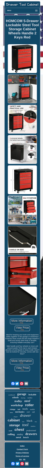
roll (33, 412)
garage (21, 394)
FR (24, 459)
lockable (32, 394)
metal (18, 437)
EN (20, 459)
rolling (11, 434)
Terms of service (22, 456)
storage (14, 425)
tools (25, 408)
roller (29, 405)
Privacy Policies (22, 453)
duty (36, 421)
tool (25, 425)
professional (31, 430)
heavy (11, 412)
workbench (11, 395)
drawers (31, 434)
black (29, 420)
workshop (17, 405)
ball (19, 409)
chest (19, 430)
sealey (20, 434)
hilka (23, 421)
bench (26, 437)
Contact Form (22, 449)
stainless (33, 426)
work (10, 431)
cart (28, 412)
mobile (32, 409)
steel (27, 401)
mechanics (19, 412)
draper (16, 417)
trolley (18, 401)
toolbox (30, 398)
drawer (25, 415)
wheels (15, 397)
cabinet (14, 420)
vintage (12, 409)
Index (22, 446)
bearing (23, 398)
